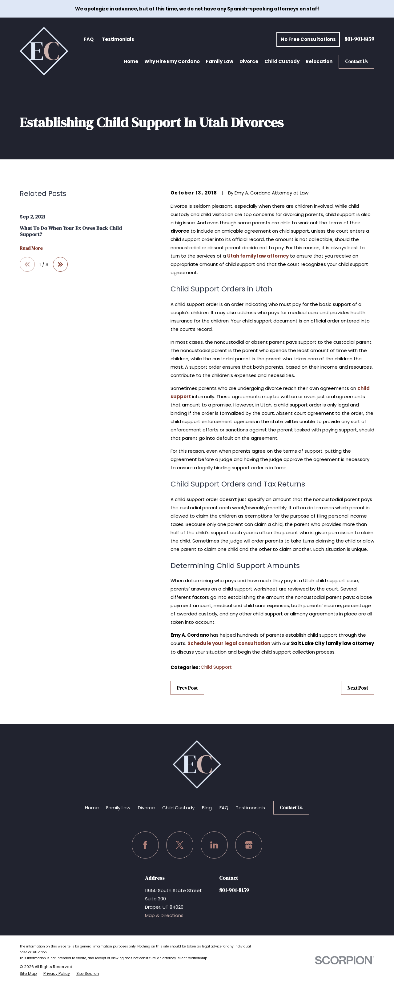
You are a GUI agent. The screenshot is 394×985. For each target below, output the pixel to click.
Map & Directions (164, 915)
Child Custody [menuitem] (282, 61)
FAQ (89, 39)
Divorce (146, 807)
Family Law (118, 807)
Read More (31, 248)
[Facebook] (145, 845)
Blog (207, 807)
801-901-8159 (359, 39)
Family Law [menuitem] (219, 61)
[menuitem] (28, 974)
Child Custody (178, 807)
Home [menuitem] (131, 61)
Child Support (216, 667)
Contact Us (356, 61)
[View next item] (60, 264)
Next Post (358, 688)
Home (92, 807)
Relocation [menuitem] (319, 61)
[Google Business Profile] (248, 845)
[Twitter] (179, 845)
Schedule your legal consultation (228, 643)
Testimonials (118, 39)
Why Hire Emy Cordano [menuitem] (172, 61)
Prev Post (187, 688)
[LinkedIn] (214, 845)
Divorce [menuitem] (248, 61)
